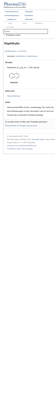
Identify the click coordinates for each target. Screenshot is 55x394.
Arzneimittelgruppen (11, 15)
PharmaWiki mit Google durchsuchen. (21, 125)
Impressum (11, 145)
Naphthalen (21, 56)
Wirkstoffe (29, 12)
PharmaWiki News (11, 12)
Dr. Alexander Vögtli (36, 139)
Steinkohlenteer (14, 96)
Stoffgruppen (11, 51)
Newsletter (10, 27)
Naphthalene (32, 56)
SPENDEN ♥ (39, 23)
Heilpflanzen (11, 19)
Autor (25, 23)
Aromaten (22, 51)
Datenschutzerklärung (27, 145)
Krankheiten (29, 15)
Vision (10, 23)
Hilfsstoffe (29, 19)
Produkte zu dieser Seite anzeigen (20, 149)
